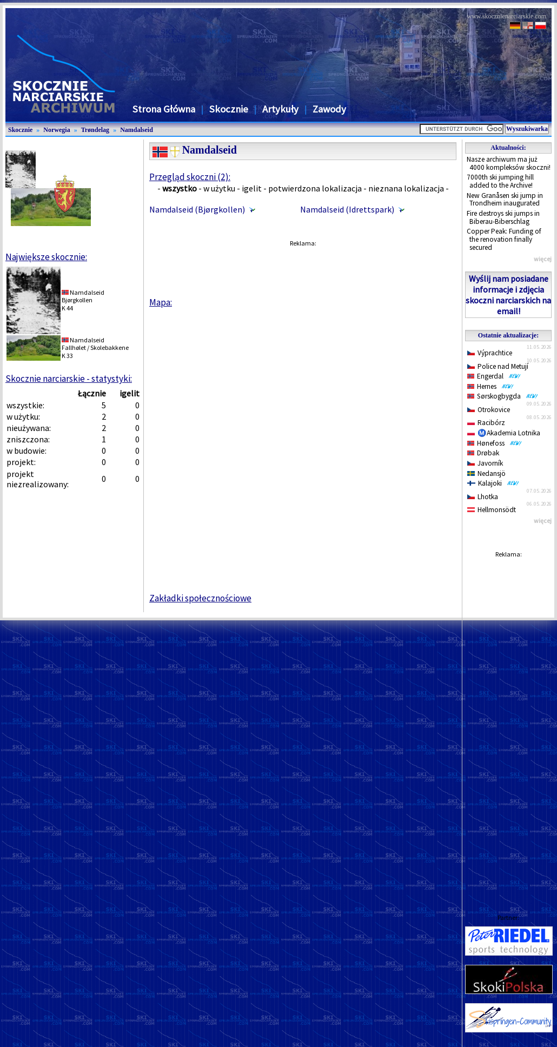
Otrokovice (488, 409)
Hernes (490, 386)
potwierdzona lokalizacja (315, 188)
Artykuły (280, 109)
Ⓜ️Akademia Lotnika (503, 433)
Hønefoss (494, 443)
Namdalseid (136, 130)
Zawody (329, 109)
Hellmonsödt (491, 509)
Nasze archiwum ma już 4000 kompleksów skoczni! (509, 163)
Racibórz (486, 422)
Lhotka (482, 496)
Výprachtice (489, 352)
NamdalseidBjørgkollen (83, 296)
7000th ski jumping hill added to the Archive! (500, 181)
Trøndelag (95, 130)
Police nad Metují (497, 366)
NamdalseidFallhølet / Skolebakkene (95, 344)
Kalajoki (493, 483)
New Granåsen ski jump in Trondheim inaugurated (505, 199)
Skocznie (228, 109)
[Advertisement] (508, 725)
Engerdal (494, 376)
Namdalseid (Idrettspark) (347, 209)
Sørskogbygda (502, 396)
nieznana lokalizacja (406, 188)
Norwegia (56, 130)
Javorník (485, 463)
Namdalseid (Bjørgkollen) (197, 209)
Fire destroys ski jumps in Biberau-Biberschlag (503, 217)
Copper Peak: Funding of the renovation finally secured (504, 239)
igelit (252, 188)
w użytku (219, 188)
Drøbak (483, 453)
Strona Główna (163, 109)
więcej (543, 259)
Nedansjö (486, 473)
